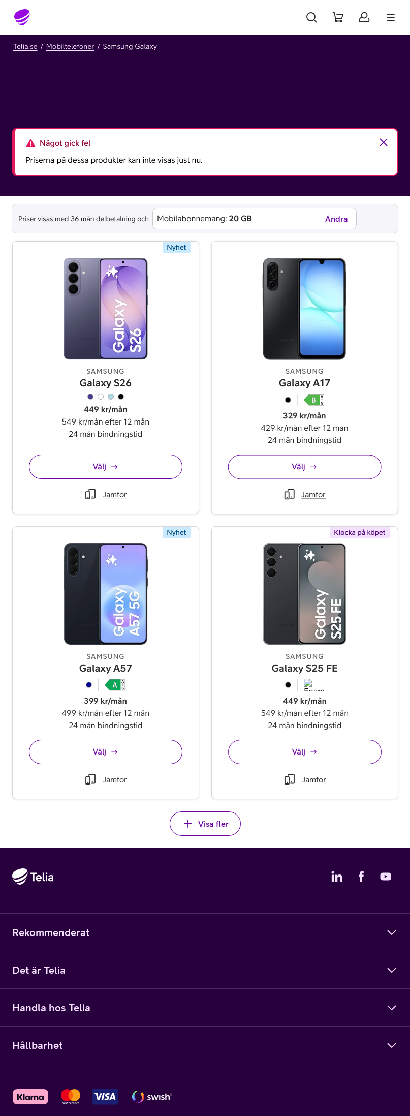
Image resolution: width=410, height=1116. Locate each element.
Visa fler (205, 824)
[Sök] (311, 17)
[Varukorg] (338, 17)
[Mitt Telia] (364, 17)
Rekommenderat (205, 932)
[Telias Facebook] (361, 876)
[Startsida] (22, 17)
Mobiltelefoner (70, 46)
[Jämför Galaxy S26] (105, 499)
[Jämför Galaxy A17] (281, 533)
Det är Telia (205, 970)
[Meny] (391, 17)
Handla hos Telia (205, 1008)
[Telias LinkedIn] (337, 876)
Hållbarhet (205, 1045)
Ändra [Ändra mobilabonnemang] (336, 218)
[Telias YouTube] (385, 876)
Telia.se (25, 46)
